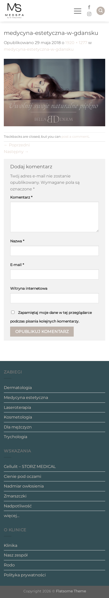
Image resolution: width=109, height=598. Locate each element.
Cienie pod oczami (22, 476)
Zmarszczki (15, 496)
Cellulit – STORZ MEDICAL (30, 466)
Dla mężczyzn (18, 427)
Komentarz (21, 197)
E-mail (17, 264)
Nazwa (17, 241)
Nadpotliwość (18, 506)
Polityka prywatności (25, 575)
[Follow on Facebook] (89, 7)
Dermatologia (18, 387)
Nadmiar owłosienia (24, 486)
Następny (16, 151)
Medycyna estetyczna (26, 397)
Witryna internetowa (28, 288)
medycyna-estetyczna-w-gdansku (39, 49)
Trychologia (15, 436)
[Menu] (78, 11)
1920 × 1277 (76, 42)
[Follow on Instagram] (89, 14)
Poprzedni (17, 145)
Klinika (10, 545)
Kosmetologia (18, 417)
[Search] (101, 11)
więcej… (11, 515)
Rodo (9, 565)
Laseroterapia (17, 407)
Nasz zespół (15, 555)
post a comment (75, 136)
